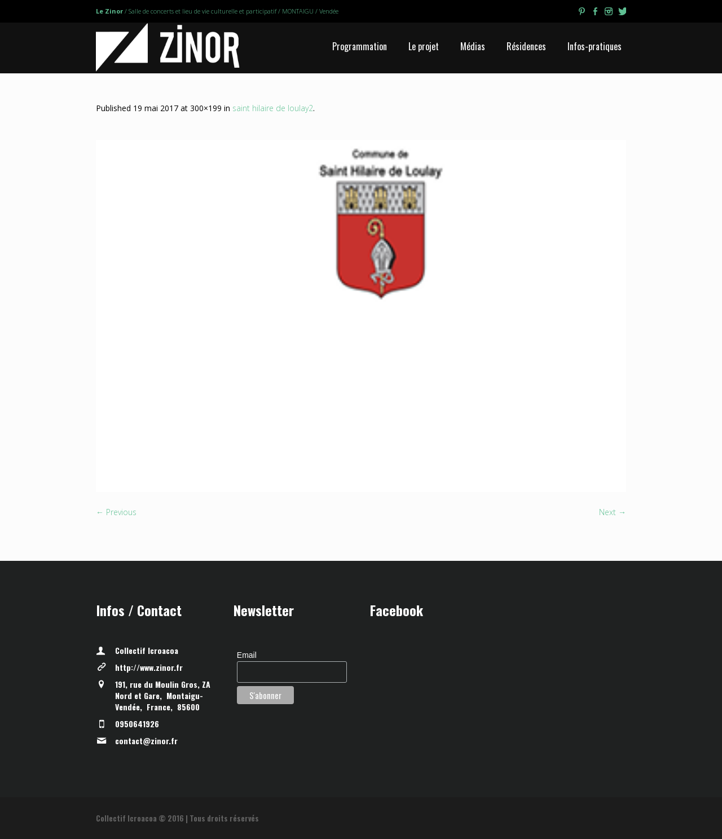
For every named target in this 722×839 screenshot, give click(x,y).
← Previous (116, 512)
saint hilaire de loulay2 (272, 108)
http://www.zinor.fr (149, 667)
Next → (612, 512)
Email (247, 655)
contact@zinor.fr (146, 740)
